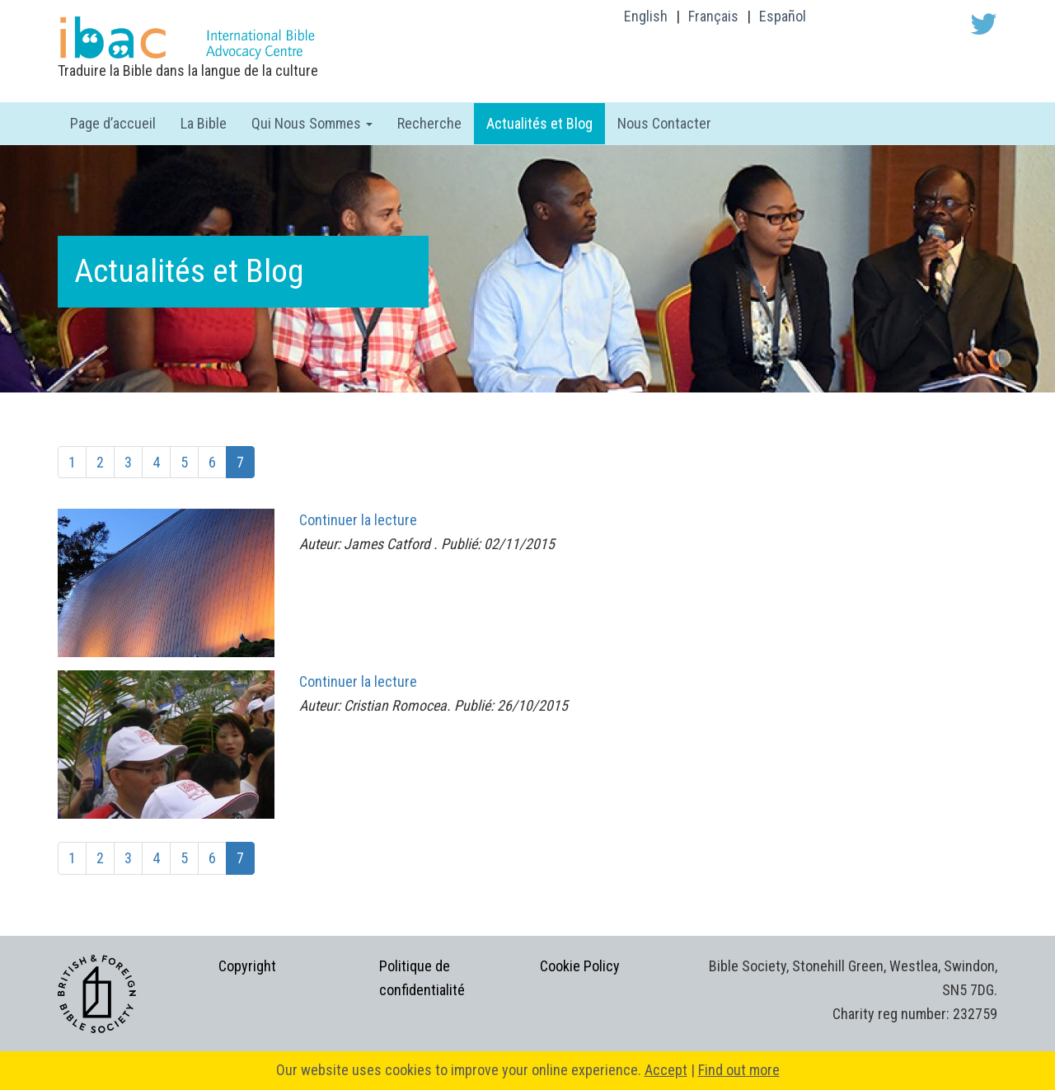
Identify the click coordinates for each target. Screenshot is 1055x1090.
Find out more (739, 1069)
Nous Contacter (664, 123)
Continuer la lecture (358, 520)
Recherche (429, 123)
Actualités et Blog (539, 123)
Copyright (247, 966)
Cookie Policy (580, 966)
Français (713, 16)
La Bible (204, 123)
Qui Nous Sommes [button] (312, 123)
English (646, 16)
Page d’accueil (113, 123)
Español (782, 16)
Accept (666, 1069)
